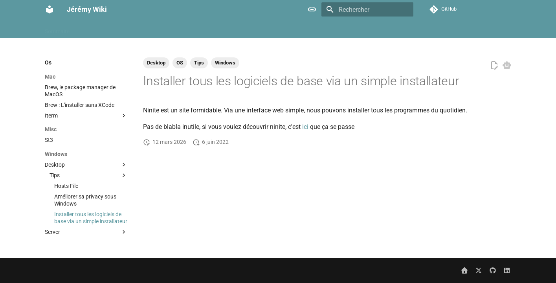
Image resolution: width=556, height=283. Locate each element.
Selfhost (516, 29)
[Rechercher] (367, 9)
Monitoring (429, 29)
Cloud (177, 29)
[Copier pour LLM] (507, 65)
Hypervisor (312, 29)
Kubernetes (349, 29)
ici (305, 126)
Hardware (278, 29)
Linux (379, 29)
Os (493, 29)
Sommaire (57, 29)
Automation (124, 29)
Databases (243, 29)
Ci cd (155, 29)
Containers (207, 29)
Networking (466, 29)
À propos (90, 29)
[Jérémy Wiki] (49, 9)
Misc (401, 29)
